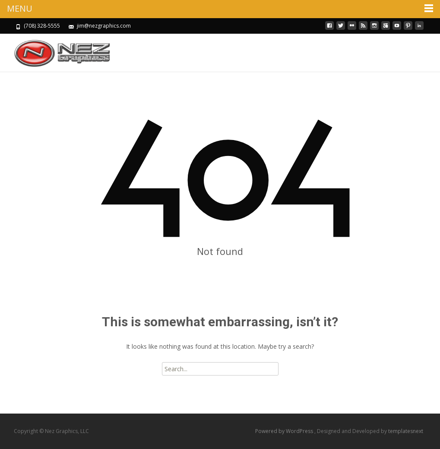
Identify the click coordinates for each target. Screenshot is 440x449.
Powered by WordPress (284, 431)
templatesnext (405, 431)
